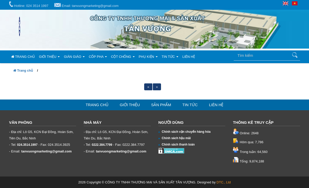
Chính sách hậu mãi (174, 138)
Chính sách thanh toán (176, 144)
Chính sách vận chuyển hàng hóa (184, 132)
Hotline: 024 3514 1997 (28, 4)
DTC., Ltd (224, 182)
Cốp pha (98, 57)
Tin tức (170, 57)
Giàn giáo (74, 57)
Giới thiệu (49, 57)
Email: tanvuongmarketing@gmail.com (86, 5)
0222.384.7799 (102, 145)
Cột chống (123, 57)
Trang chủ (23, 57)
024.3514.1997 (27, 145)
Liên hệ (188, 57)
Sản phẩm (161, 105)
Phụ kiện (148, 57)
